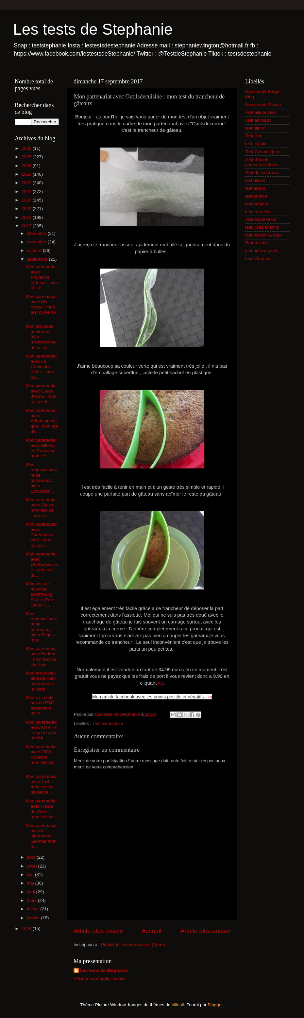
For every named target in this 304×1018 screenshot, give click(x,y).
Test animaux (258, 120)
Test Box (253, 135)
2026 (27, 148)
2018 (27, 217)
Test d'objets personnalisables (261, 162)
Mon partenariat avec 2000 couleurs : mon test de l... (41, 757)
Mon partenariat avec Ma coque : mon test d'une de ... (41, 307)
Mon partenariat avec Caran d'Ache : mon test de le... (41, 393)
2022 (27, 182)
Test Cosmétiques (262, 151)
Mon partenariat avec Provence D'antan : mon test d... (42, 277)
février (33, 908)
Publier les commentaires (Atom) (133, 944)
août (32, 857)
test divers (255, 180)
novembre (37, 241)
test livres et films (262, 227)
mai (31, 883)
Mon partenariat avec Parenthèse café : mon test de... (41, 535)
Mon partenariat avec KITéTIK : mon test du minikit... (42, 730)
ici (160, 683)
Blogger (215, 1004)
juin (31, 874)
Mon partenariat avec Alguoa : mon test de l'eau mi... (41, 507)
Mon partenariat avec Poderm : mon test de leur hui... (41, 656)
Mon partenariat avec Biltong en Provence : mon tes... (42, 448)
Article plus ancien (205, 930)
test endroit (256, 196)
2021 (27, 191)
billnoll (178, 1004)
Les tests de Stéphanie (104, 970)
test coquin (255, 143)
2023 (27, 174)
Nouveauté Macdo (263, 104)
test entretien (258, 211)
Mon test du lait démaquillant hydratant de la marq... (41, 681)
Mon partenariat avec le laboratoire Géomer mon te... (41, 836)
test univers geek (262, 250)
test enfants (256, 204)
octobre (35, 250)
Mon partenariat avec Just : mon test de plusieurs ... (41, 784)
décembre (37, 233)
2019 (27, 208)
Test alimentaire (108, 723)
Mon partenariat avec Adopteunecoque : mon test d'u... (42, 421)
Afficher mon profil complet (100, 978)
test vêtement (258, 258)
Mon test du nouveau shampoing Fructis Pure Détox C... (40, 594)
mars (32, 900)
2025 (27, 156)
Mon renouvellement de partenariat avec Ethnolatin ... (41, 478)
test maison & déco (264, 235)
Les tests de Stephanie (93, 29)
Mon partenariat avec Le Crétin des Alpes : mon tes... (41, 367)
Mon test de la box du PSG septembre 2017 (40, 705)
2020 (27, 200)
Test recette (256, 242)
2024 (27, 165)
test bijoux (255, 128)
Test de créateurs (262, 172)
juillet (32, 866)
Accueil (151, 930)
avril (31, 891)
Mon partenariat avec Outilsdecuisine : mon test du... (42, 565)
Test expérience (260, 219)
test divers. (255, 188)
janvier (34, 917)
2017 (27, 225)
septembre (38, 259)
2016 (27, 928)
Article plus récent (98, 930)
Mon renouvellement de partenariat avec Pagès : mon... (41, 626)
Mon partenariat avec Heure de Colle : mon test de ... (42, 809)
